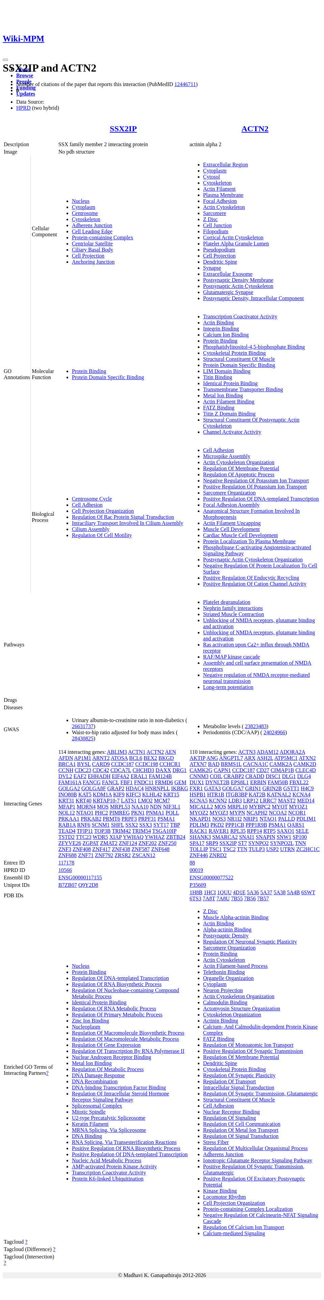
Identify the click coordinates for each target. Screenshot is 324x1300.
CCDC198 (146, 764)
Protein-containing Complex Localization (248, 1209)
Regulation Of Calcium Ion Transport (243, 1227)
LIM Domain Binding (226, 371)
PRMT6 (111, 819)
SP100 (300, 837)
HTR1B (215, 794)
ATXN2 (307, 758)
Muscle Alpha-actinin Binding (236, 917)
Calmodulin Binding (225, 1002)
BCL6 (135, 758)
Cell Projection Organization (103, 511)
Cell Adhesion (87, 505)
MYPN (237, 813)
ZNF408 (82, 849)
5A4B (293, 892)
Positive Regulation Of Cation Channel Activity (254, 584)
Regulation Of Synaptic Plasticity (239, 1075)
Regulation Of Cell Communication (241, 1124)
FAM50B (278, 782)
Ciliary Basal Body (92, 250)
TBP (175, 825)
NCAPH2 (256, 813)
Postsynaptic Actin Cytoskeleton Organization (253, 559)
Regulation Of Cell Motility (102, 535)
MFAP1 (66, 807)
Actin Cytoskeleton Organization (238, 462)
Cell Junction (217, 225)
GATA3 (212, 788)
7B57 (263, 898)
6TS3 (195, 898)
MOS (103, 807)
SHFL (117, 825)
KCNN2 (218, 800)
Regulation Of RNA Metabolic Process (114, 1008)
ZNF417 (101, 849)
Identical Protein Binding (230, 383)
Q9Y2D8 (88, 885)
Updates (25, 94)
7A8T (208, 898)
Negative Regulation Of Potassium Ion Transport (256, 480)
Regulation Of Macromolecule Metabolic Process (125, 1039)
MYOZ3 (219, 813)
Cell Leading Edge (92, 231)
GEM (180, 782)
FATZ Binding (219, 407)
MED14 (306, 800)
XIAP (115, 837)
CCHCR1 (169, 764)
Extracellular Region (225, 164)
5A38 (280, 892)
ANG (212, 758)
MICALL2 (201, 807)
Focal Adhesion (220, 201)
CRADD (254, 776)
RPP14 (254, 831)
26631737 (82, 726)
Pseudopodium (219, 250)
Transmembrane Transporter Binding (243, 389)
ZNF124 (128, 843)
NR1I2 (234, 819)
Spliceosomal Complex (97, 1106)
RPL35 (237, 831)
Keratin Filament (90, 1124)
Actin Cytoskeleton (224, 207)
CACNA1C (255, 764)
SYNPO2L (282, 843)
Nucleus (80, 201)
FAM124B (160, 776)
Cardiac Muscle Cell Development (240, 535)
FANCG (92, 782)
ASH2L (264, 758)
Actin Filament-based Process (235, 966)
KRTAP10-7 (106, 800)
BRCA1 (67, 764)
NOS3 (219, 819)
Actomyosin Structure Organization (241, 1008)
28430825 (82, 738)
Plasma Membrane (223, 195)
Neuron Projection (223, 990)
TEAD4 (67, 831)
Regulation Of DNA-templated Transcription (120, 978)
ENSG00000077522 (212, 877)
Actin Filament (219, 189)
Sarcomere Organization (229, 493)
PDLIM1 (306, 819)
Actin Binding (218, 322)
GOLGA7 (233, 788)
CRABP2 (234, 776)
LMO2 (145, 800)
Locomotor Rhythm (224, 1197)
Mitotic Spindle (89, 1112)
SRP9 (212, 843)
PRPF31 (147, 819)
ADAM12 (267, 752)
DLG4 (304, 776)
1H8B (196, 892)
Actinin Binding (220, 1021)
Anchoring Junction (93, 262)
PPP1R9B (256, 825)
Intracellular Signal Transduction (238, 1087)
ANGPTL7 (231, 758)
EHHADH (99, 776)
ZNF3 (64, 849)
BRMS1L (231, 764)
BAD (213, 764)
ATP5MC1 (286, 758)
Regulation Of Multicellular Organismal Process (255, 1148)
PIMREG (119, 813)
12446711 (185, 84)
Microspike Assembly (226, 456)
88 (192, 863)
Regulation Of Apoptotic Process (238, 474)
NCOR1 (297, 813)
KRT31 (66, 800)
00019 (196, 870)
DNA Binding (87, 1136)
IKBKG (179, 788)
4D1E (239, 892)
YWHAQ (133, 837)
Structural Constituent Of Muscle (239, 359)
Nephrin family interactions (233, 608)
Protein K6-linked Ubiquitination (107, 1179)
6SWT (308, 892)
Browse (24, 75)
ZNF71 (85, 855)
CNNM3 (199, 776)
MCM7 (162, 800)
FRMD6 (164, 782)
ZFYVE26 (69, 843)
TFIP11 (85, 831)
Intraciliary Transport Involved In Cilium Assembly (127, 523)
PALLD (286, 819)
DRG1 (179, 770)
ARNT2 (101, 758)
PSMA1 (166, 819)
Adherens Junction (92, 225)
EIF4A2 (121, 776)
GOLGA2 (69, 788)
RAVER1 (219, 831)
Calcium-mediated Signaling (234, 1233)
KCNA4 (301, 794)
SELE (302, 831)
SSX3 (145, 825)
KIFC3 (133, 794)
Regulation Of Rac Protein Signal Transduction (123, 517)
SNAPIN (265, 837)
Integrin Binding (221, 328)
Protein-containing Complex (102, 237)
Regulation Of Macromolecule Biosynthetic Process (128, 1033)
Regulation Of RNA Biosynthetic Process (117, 984)
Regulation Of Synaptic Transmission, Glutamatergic (260, 1093)
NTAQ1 (84, 813)
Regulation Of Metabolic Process (108, 1069)
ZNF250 (167, 843)
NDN (156, 807)
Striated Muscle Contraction (233, 614)
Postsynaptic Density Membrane (238, 280)
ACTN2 (254, 128)
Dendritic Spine (220, 262)
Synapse (212, 268)
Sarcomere (214, 213)
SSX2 (131, 825)
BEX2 (150, 758)
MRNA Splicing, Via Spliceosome (109, 1130)
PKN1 (138, 813)
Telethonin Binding (224, 972)
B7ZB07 (67, 885)
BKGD (166, 758)
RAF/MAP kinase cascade (231, 657)
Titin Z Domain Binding (229, 414)
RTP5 (269, 831)
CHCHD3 (143, 770)
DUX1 (197, 782)
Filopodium (215, 231)
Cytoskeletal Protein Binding (234, 353)
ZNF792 (104, 855)
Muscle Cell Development (231, 529)
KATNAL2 (279, 794)
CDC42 (100, 770)
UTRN (287, 849)
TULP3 (257, 849)
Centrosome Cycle (92, 499)
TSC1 (215, 849)
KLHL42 (152, 794)
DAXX (163, 770)
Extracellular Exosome (227, 274)
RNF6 (83, 825)
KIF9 (119, 794)
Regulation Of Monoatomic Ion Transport (248, 1045)
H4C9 (307, 788)
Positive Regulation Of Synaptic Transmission (253, 1051)
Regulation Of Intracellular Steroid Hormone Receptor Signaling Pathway (120, 1097)
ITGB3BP (236, 794)
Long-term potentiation (228, 687)
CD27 (262, 770)
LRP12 (251, 800)
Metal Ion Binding (223, 395)
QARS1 (295, 825)
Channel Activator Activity (232, 432)
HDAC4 (134, 788)
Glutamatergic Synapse (228, 292)
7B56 (250, 898)
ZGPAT (90, 843)
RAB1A (67, 825)
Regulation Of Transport (229, 1081)
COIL (216, 776)
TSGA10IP (164, 831)
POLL (172, 813)
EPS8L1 (240, 782)
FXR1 (196, 788)
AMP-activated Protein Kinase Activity (114, 1166)
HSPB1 (198, 794)
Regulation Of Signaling (229, 1118)
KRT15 (171, 794)
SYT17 (161, 825)
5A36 (253, 892)
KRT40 (83, 800)
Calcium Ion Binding (226, 335)
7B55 (237, 898)
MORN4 (86, 807)
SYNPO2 (258, 843)
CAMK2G (201, 770)
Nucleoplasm (86, 1027)
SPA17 (197, 843)
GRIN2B (272, 788)
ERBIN (258, 782)
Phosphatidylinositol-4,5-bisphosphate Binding (254, 347)
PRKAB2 (91, 819)
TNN (300, 843)
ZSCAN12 (143, 855)
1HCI (210, 892)
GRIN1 (253, 788)
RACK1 (198, 831)
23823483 (256, 726)
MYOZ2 (199, 813)
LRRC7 (268, 800)
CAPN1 (222, 770)
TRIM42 (121, 831)
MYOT (280, 807)
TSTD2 (66, 837)
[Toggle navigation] (5, 60)
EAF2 (80, 776)
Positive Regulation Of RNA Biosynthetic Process (126, 1148)
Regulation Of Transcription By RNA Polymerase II (128, 1051)
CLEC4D (305, 770)
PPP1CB (234, 825)
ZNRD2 (218, 855)
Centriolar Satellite (92, 243)
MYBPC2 (259, 807)
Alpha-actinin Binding (227, 929)
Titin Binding (217, 377)
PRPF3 (129, 819)
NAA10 (140, 807)
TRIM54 (141, 831)
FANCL (110, 782)
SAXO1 (286, 831)
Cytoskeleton (86, 219)
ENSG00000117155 (80, 877)
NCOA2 (278, 813)
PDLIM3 (199, 825)
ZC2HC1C (308, 849)
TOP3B (102, 831)
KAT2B (257, 794)
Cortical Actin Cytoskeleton (233, 237)
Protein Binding (89, 371)
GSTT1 (291, 788)
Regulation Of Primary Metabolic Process (117, 1014)
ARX (249, 758)
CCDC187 (122, 764)
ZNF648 (160, 849)
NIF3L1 (172, 807)
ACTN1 (136, 752)
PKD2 (217, 825)
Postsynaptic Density (226, 935)
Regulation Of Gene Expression (106, 1045)
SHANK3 (200, 837)
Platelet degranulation (226, 602)
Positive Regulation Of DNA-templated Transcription (261, 499)
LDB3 (235, 800)
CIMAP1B (282, 770)
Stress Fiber (216, 1142)
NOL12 (66, 813)
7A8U (223, 898)
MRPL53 (120, 807)
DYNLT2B (217, 782)
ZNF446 (199, 855)
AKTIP (198, 758)
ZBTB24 (175, 837)
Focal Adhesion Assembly (231, 505)
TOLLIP (199, 849)
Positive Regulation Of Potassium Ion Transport (255, 486)
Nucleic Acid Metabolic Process (106, 1160)
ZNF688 (67, 855)
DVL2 (65, 776)
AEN (170, 752)
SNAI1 (246, 837)
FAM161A (69, 782)
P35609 (198, 885)
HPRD (23, 108)
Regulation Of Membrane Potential (241, 468)
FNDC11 (144, 782)
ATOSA (119, 758)
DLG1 (289, 776)
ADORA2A (292, 752)
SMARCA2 (225, 837)
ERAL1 (139, 776)
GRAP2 (116, 788)
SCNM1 (101, 825)
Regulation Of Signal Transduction (241, 1136)
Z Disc (210, 219)
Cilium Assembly (91, 529)
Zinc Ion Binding (90, 1021)
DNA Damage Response (98, 1075)
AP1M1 (82, 758)
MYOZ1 (298, 807)
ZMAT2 (108, 843)
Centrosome (85, 213)
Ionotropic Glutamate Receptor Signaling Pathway (257, 1160)
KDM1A (102, 794)
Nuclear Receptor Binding (231, 1112)
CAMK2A (281, 764)
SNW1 (284, 837)
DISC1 (273, 776)
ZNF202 (147, 843)
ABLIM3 (117, 752)
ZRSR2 (123, 855)
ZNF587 (141, 849)
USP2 (272, 849)
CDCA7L (120, 770)
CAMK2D (304, 764)
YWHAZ (155, 837)
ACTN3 (247, 752)
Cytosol (211, 177)
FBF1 (126, 782)
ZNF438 (121, 849)
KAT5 (84, 794)
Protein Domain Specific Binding (108, 377)
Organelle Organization (228, 978)
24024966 (274, 732)
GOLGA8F (93, 788)
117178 (66, 863)
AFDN (65, 758)
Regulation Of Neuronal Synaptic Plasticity (250, 942)
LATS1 (129, 800)
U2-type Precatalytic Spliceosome (108, 1118)
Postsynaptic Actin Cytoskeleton (238, 286)
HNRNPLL (157, 788)
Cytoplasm (83, 207)
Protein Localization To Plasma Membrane (249, 541)
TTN (242, 849)
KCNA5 (199, 800)
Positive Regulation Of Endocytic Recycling (251, 578)
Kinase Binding (220, 1191)
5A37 (266, 892)
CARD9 (101, 764)
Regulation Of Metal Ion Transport (240, 1130)
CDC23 (83, 770)
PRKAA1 (68, 819)
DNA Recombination (95, 1081)
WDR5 (100, 837)
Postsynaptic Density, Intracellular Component (253, 298)
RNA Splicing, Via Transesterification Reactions (124, 1142)
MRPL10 (237, 807)
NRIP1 (250, 819)
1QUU (224, 892)
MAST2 (287, 800)
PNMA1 (155, 813)
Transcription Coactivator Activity (240, 316)
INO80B (67, 794)
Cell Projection (88, 256)
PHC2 (101, 813)
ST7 (242, 843)
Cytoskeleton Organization (232, 1014)
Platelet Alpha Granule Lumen (236, 243)
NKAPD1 (200, 819)
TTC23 (83, 837)
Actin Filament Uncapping (232, 523)
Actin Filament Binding (228, 401)
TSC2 (229, 849)
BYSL (83, 764)
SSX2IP (123, 128)
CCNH (65, 770)
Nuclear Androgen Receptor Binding (111, 1057)
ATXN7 (198, 764)
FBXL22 (298, 782)
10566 (65, 870)
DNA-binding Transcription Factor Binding (119, 1087)
